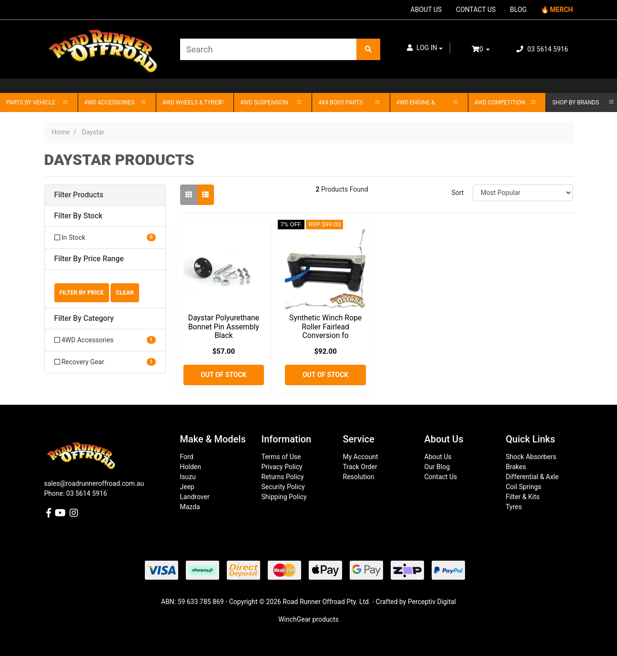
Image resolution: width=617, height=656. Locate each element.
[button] (425, 48)
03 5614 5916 (542, 49)
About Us (438, 457)
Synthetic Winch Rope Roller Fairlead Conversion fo (325, 326)
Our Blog (437, 467)
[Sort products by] (523, 192)
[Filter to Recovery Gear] (105, 362)
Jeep (187, 487)
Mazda (190, 507)
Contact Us (441, 477)
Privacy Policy (282, 467)
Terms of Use (281, 457)
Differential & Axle (532, 477)
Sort (457, 192)
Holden (190, 467)
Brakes (516, 467)
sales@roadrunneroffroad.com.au (94, 483)
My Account (360, 457)
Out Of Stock (223, 375)
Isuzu (188, 477)
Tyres (514, 507)
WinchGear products (308, 619)
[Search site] (368, 49)
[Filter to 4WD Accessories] (105, 340)
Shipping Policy (284, 497)
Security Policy (283, 487)
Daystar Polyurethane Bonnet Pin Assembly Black (223, 326)
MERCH (561, 9)
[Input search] (268, 49)
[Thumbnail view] (188, 194)
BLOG (518, 9)
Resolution (358, 477)
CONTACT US (476, 9)
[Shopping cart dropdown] (487, 49)
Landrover (195, 497)
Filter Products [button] (78, 195)
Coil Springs (524, 487)
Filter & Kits (523, 497)
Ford (186, 457)
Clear (125, 292)
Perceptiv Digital (432, 601)
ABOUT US (426, 9)
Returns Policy (283, 477)
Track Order (360, 467)
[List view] (205, 194)
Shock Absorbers (531, 457)
